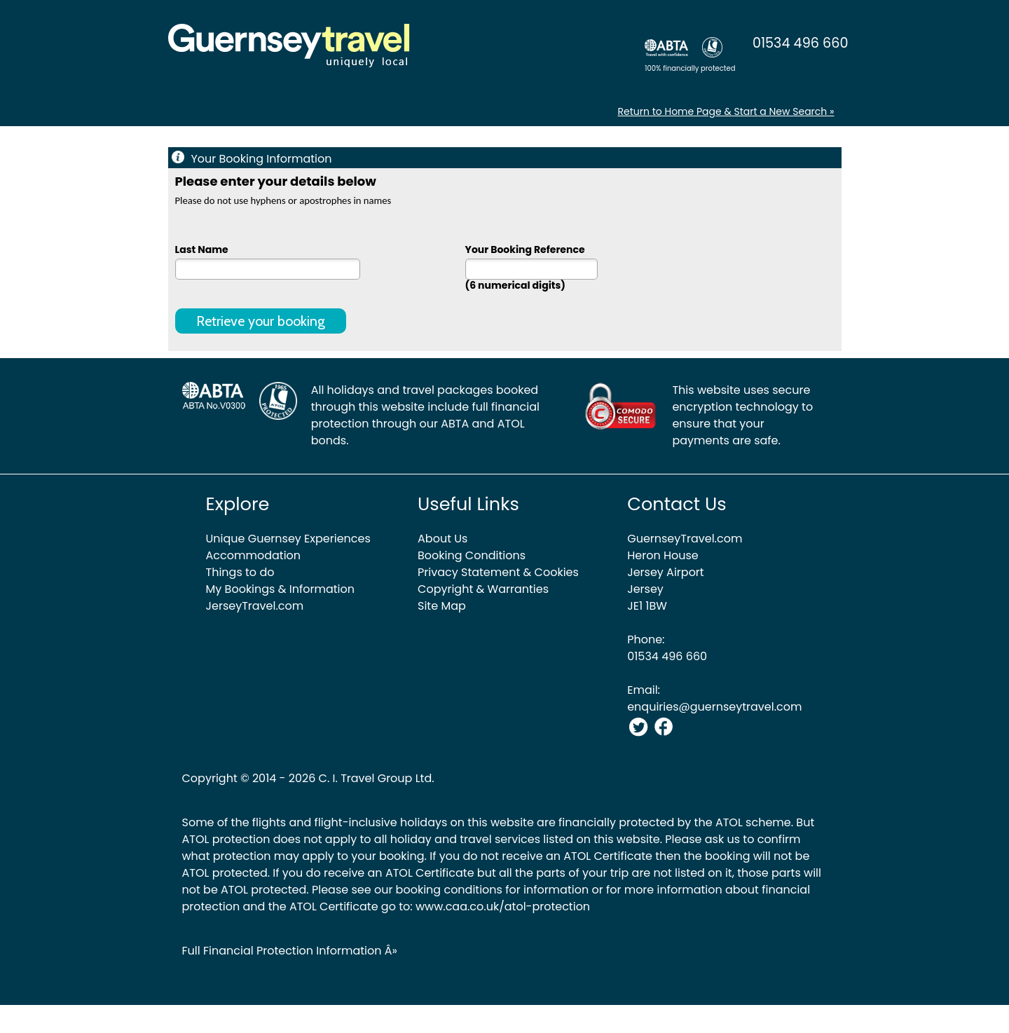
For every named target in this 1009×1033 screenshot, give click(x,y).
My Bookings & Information (280, 589)
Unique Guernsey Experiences (288, 539)
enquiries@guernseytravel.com (714, 707)
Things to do (240, 572)
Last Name (267, 261)
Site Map (442, 606)
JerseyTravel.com (255, 606)
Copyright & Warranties (483, 589)
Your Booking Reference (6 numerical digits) (531, 266)
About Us (442, 539)
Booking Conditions (472, 555)
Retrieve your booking (260, 321)
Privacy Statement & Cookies (498, 572)
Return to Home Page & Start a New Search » (726, 111)
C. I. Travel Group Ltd (375, 778)
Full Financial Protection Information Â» (289, 951)
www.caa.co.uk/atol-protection (503, 906)
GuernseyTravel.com (684, 539)
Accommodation (253, 555)
